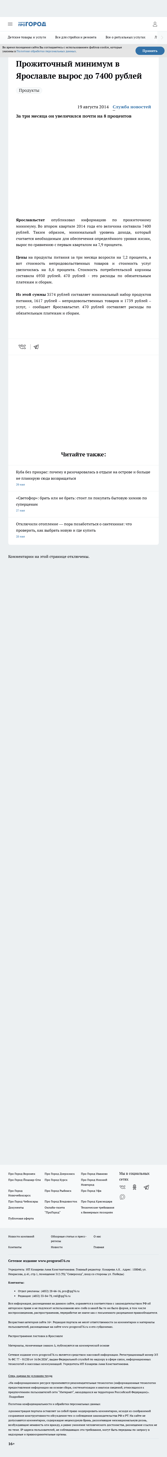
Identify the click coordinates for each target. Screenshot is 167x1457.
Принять (150, 51)
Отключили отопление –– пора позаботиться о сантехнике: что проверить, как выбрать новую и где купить (83, 530)
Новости (57, 1247)
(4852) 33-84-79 (42, 1296)
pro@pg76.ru (71, 1291)
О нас (97, 1236)
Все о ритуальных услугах (125, 37)
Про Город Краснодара (96, 1201)
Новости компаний (21, 1236)
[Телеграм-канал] (147, 1187)
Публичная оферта (21, 1218)
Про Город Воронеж (21, 1174)
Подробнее (16, 1396)
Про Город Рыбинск (58, 1191)
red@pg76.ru (62, 1296)
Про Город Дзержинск (60, 1174)
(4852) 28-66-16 (51, 1291)
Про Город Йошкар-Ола (24, 1180)
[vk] (22, 346)
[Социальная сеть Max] (122, 1197)
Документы (16, 1207)
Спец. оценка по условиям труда (30, 1376)
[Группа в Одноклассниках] (134, 1187)
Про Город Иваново (94, 1174)
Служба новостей (132, 107)
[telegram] (38, 346)
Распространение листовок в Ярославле (35, 1336)
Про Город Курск (56, 1180)
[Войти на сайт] (155, 24)
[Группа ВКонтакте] (122, 1187)
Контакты (15, 1247)
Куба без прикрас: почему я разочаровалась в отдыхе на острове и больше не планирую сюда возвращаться (83, 478)
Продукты (29, 90)
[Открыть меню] (10, 24)
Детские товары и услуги (27, 37)
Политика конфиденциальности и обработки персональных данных (54, 1404)
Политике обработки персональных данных (46, 51)
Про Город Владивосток (61, 1201)
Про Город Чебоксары (23, 1201)
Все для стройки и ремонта (75, 37)
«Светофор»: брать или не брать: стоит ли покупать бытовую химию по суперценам (83, 504)
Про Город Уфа (91, 1191)
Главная (99, 1247)
